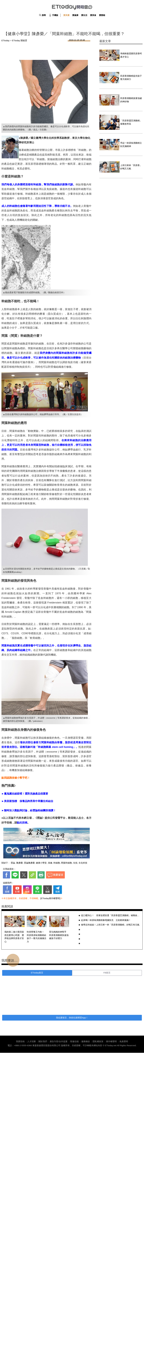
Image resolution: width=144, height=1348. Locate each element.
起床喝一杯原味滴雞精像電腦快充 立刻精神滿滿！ (106, 920)
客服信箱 (74, 1041)
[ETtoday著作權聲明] (50, 898)
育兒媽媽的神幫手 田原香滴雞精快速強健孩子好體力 (59, 935)
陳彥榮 (19, 863)
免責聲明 (123, 1041)
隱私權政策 (98, 1041)
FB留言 (106, 972)
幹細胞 (56, 863)
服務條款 (85, 1041)
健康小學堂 (41, 863)
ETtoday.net (110, 1045)
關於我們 (42, 1041)
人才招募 (31, 1041)
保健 (50, 863)
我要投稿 (20, 1041)
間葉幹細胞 (66, 863)
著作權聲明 (111, 1041)
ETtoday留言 (37, 972)
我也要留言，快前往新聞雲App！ (72, 1017)
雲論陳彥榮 (29, 863)
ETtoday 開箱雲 (72, 7)
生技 (75, 863)
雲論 (13, 863)
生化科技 (83, 863)
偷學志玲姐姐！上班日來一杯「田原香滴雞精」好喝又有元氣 (110, 924)
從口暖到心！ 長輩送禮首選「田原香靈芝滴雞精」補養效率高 (110, 915)
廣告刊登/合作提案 (59, 1041)
